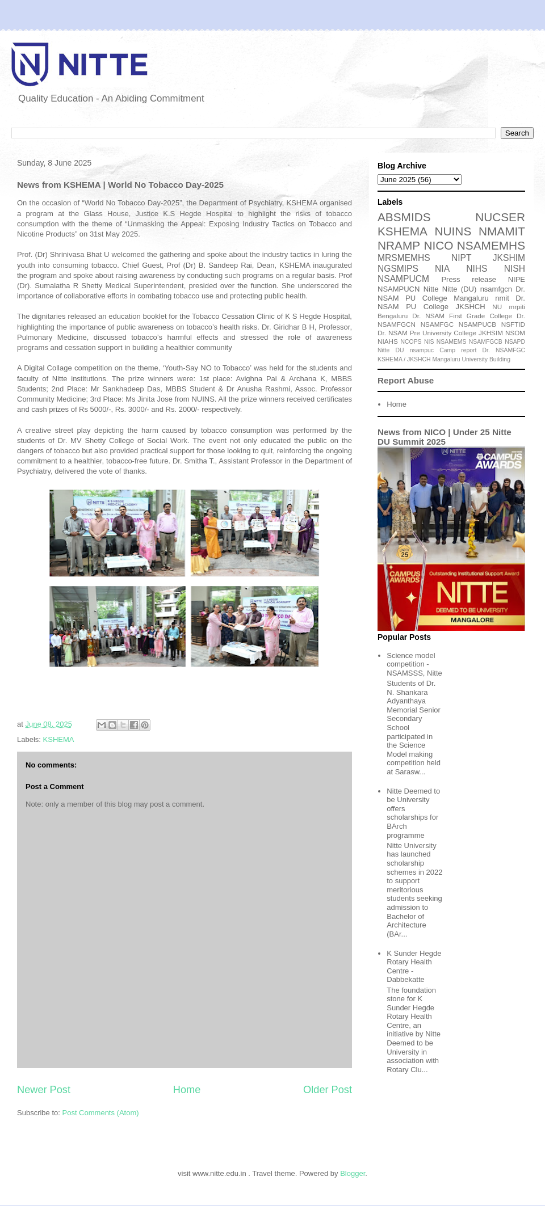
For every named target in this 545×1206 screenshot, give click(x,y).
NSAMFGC (437, 324)
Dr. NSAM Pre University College (427, 332)
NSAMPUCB (477, 324)
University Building (486, 359)
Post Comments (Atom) (100, 1112)
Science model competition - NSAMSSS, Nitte (414, 664)
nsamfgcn (496, 289)
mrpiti (517, 306)
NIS (429, 342)
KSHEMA (58, 739)
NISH (514, 268)
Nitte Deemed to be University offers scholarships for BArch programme (413, 813)
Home (187, 1089)
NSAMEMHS (491, 245)
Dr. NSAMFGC (504, 350)
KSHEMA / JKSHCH (404, 359)
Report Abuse (406, 380)
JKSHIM (509, 258)
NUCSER (500, 217)
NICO (438, 245)
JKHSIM (491, 332)
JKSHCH (470, 306)
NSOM (515, 332)
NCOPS (411, 342)
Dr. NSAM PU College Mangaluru (451, 293)
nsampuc (422, 350)
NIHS (476, 268)
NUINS (453, 231)
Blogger (352, 1173)
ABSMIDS (404, 217)
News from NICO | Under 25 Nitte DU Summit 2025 (445, 436)
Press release (468, 279)
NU (497, 306)
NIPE (516, 279)
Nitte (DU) (459, 289)
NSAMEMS (452, 342)
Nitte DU (391, 350)
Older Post (327, 1089)
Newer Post (43, 1089)
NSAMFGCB (485, 342)
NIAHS (388, 341)
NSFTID (513, 324)
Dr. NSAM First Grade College (462, 315)
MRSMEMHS (404, 258)
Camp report (457, 350)
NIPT (461, 258)
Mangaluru (446, 359)
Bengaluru (393, 315)
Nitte (431, 289)
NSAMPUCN (399, 289)
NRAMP (399, 245)
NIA (442, 268)
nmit (502, 298)
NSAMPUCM (403, 279)
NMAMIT (502, 231)
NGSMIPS (398, 268)
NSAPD (515, 342)
